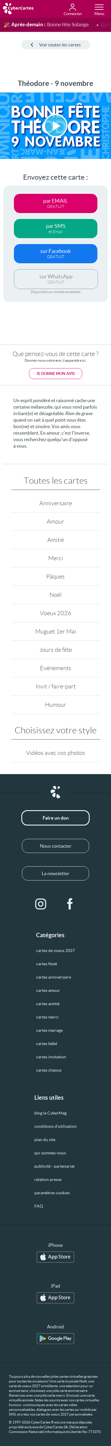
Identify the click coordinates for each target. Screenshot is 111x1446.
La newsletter (55, 873)
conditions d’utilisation (55, 1126)
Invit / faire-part (56, 686)
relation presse (48, 1179)
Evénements (55, 668)
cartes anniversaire (53, 977)
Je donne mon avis (55, 373)
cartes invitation (51, 1057)
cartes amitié (47, 1003)
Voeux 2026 (55, 613)
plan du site (44, 1139)
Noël (55, 595)
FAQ (38, 1206)
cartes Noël (46, 963)
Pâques (55, 576)
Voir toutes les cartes (55, 44)
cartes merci (47, 1017)
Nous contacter (55, 846)
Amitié (55, 540)
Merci (55, 558)
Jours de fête (55, 649)
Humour (55, 704)
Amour (55, 521)
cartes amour (48, 990)
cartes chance (48, 1070)
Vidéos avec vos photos (55, 753)
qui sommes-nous (50, 1153)
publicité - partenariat (54, 1166)
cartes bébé (46, 1043)
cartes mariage (49, 1030)
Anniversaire (55, 503)
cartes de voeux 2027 (55, 950)
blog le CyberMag (50, 1113)
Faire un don (56, 818)
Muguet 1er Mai (55, 631)
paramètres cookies (52, 1192)
